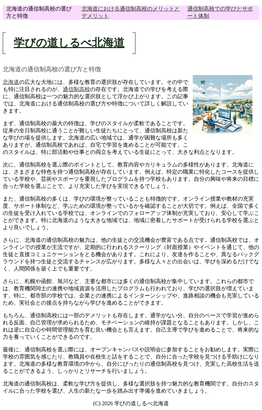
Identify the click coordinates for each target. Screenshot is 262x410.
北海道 (11, 82)
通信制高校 (76, 89)
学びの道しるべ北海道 (69, 42)
